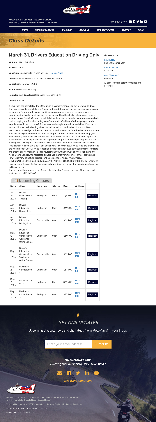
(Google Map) (56, 73)
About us (84, 30)
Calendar (67, 30)
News (141, 30)
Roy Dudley (109, 60)
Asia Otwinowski (112, 75)
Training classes (44, 30)
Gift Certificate (105, 30)
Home (25, 30)
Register (92, 195)
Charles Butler (111, 67)
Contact (126, 30)
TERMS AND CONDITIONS (78, 381)
